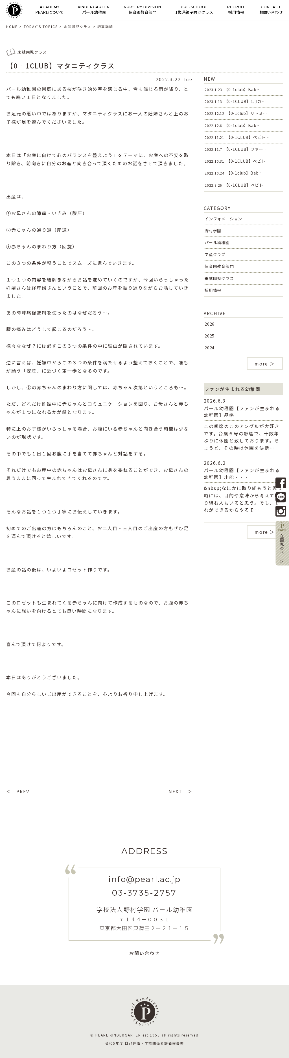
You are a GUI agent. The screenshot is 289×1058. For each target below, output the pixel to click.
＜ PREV (17, 791)
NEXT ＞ (180, 791)
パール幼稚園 (217, 242)
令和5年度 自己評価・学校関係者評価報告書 (144, 1043)
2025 (209, 336)
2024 (209, 347)
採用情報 (213, 290)
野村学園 (213, 230)
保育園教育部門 (219, 266)
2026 (209, 324)
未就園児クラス (219, 278)
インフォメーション (223, 219)
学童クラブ (215, 254)
